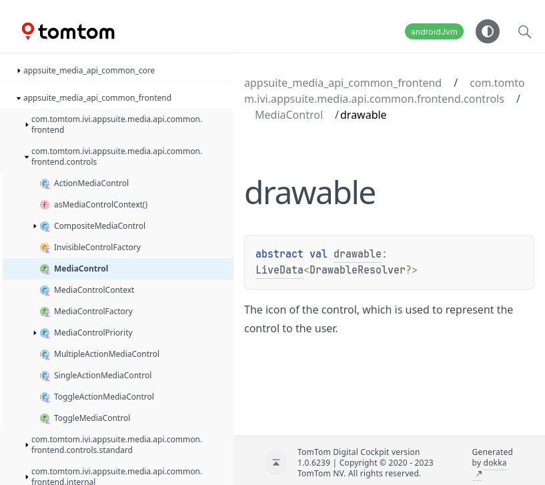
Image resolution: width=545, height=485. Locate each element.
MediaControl (289, 114)
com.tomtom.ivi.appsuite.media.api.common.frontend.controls (384, 90)
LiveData (279, 270)
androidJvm (434, 32)
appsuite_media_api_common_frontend (343, 82)
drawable (358, 254)
